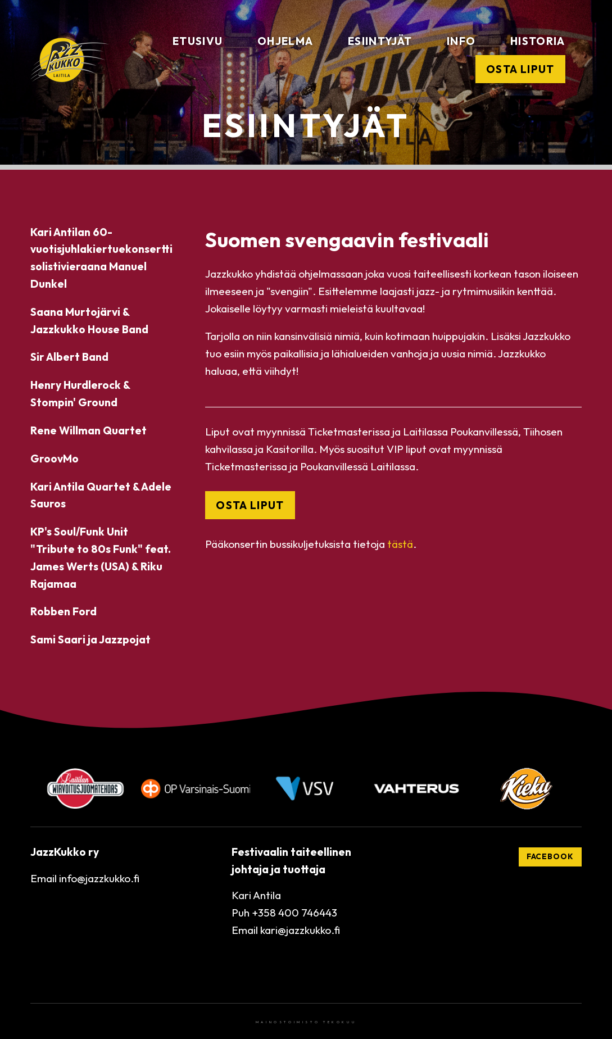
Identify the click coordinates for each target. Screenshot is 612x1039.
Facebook (550, 856)
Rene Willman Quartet (88, 430)
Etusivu (198, 41)
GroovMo (54, 458)
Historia (537, 41)
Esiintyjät (380, 41)
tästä (400, 544)
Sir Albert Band (69, 357)
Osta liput (520, 69)
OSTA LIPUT (250, 505)
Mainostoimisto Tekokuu (306, 1022)
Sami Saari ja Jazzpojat (90, 639)
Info (461, 41)
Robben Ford (63, 611)
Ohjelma (285, 41)
